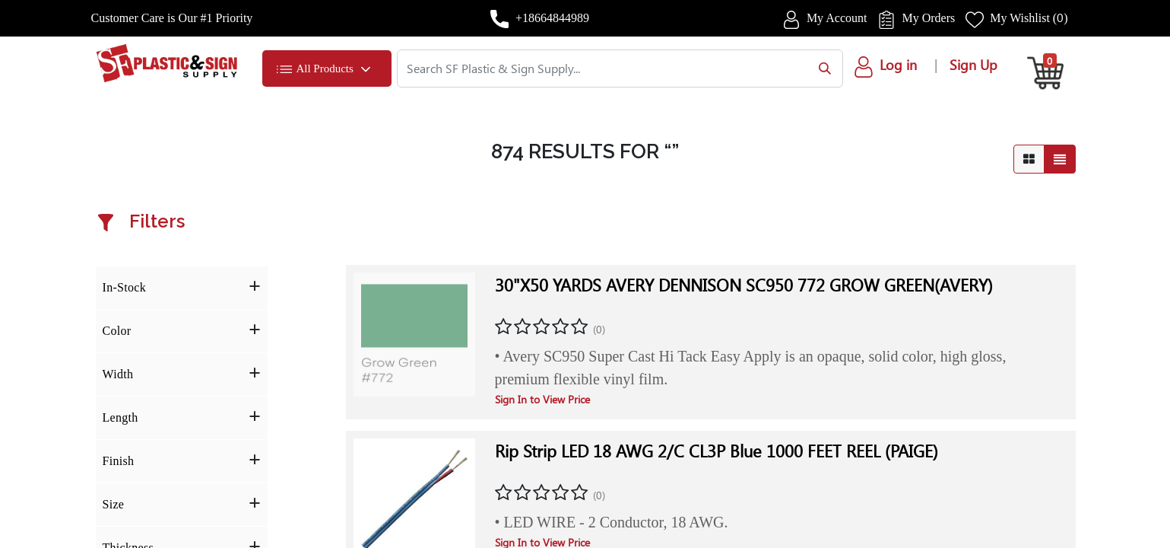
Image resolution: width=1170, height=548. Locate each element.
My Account (837, 17)
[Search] (821, 68)
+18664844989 (552, 17)
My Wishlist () (1028, 17)
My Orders (928, 17)
